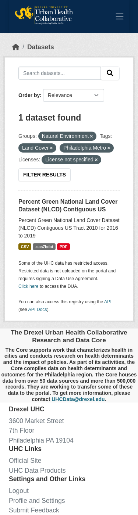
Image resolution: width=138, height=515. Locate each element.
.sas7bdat (44, 246)
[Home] (16, 47)
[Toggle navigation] (119, 16)
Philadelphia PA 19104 (41, 440)
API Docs (37, 309)
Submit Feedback (34, 510)
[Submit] (110, 73)
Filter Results (44, 175)
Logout (19, 490)
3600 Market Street (36, 421)
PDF (63, 246)
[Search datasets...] (59, 73)
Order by (29, 95)
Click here (28, 286)
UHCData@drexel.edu (78, 399)
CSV (25, 246)
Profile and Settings (37, 500)
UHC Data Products (37, 470)
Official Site (25, 460)
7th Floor (21, 430)
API (108, 301)
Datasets (40, 47)
